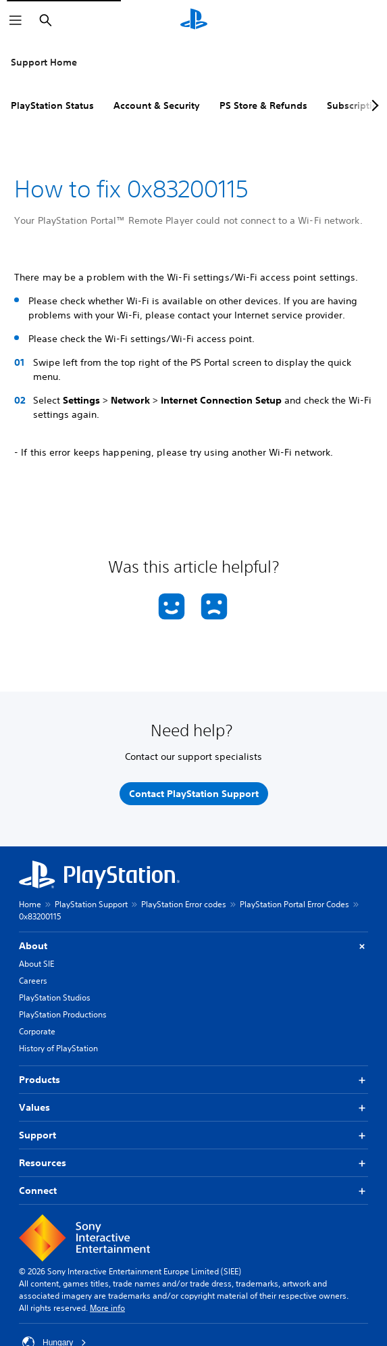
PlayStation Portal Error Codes (294, 904)
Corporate (37, 1031)
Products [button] (193, 1080)
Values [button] (193, 1107)
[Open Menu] (15, 20)
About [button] (193, 946)
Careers (33, 980)
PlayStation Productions (63, 1014)
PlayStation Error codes (183, 904)
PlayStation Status (52, 105)
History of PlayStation (58, 1048)
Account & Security (156, 105)
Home (30, 904)
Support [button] (193, 1135)
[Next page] (373, 105)
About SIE (36, 963)
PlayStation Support (91, 904)
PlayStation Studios (55, 997)
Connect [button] (193, 1190)
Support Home (44, 62)
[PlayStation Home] (194, 20)
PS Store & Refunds (263, 105)
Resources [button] (193, 1163)
